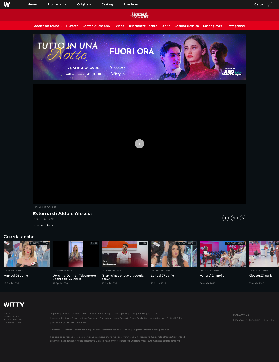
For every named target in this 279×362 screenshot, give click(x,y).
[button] (57, 4)
